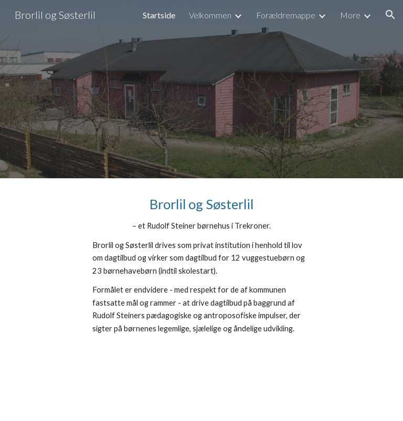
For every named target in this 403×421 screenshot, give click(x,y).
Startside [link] (159, 15)
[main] (201, 265)
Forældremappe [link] (285, 15)
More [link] (350, 15)
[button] (390, 14)
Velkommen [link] (210, 15)
